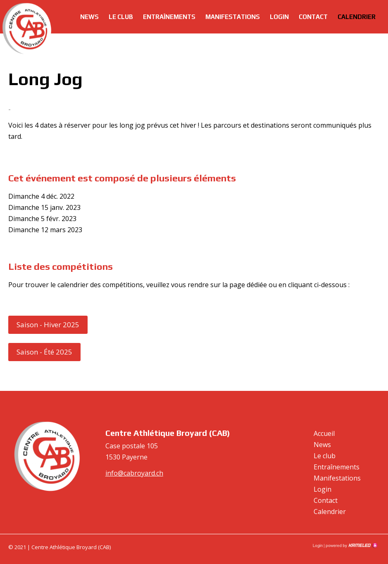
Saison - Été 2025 (44, 352)
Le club (121, 16)
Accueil (324, 433)
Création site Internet (351, 545)
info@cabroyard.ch (134, 473)
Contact (313, 16)
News (89, 16)
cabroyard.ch (27, 29)
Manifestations (232, 16)
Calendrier (357, 16)
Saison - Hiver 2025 (48, 324)
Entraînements (169, 16)
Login (279, 16)
